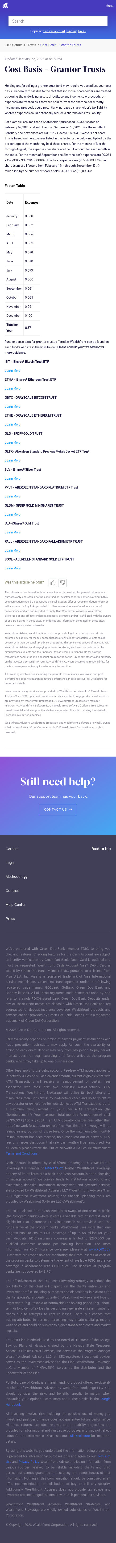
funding (71, 31)
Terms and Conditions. (22, 1154)
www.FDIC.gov (99, 1249)
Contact (12, 891)
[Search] (51, 21)
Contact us (58, 810)
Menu (109, 6)
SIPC (59, 1168)
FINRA (50, 1168)
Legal (10, 863)
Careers (12, 849)
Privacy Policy (29, 1462)
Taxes (32, 45)
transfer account (54, 31)
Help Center (16, 905)
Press (10, 919)
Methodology (17, 877)
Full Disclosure (79, 1436)
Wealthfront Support (13, 45)
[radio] (53, 583)
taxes (82, 31)
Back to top (101, 849)
